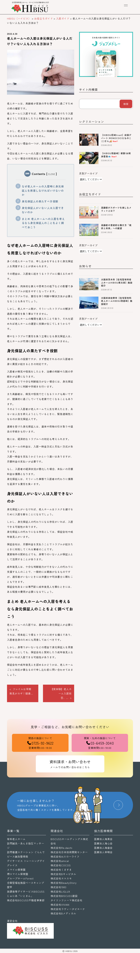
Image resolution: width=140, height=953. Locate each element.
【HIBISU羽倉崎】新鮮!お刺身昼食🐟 (116, 155)
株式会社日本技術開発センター (69, 852)
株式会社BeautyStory (64, 883)
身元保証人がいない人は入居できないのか (43, 210)
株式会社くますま (61, 869)
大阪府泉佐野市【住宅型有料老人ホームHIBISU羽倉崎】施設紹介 (116, 301)
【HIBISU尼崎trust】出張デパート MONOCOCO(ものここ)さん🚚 (116, 138)
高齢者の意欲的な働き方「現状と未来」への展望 (116, 227)
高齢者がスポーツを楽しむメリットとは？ (116, 209)
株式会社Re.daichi (61, 848)
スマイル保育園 (16, 869)
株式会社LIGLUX (60, 891)
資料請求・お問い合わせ (70, 764)
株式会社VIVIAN (60, 904)
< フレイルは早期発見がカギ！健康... (21, 691)
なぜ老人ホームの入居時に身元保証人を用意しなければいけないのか (43, 190)
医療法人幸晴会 (103, 852)
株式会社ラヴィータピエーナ (68, 909)
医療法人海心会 (103, 843)
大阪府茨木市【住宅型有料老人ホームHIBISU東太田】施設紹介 (116, 282)
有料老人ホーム (16, 839)
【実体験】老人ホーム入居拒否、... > (61, 693)
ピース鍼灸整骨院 (17, 856)
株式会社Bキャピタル (63, 874)
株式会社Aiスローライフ (65, 856)
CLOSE (51, 174)
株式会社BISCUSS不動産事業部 (26, 900)
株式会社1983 (58, 887)
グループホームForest (20, 878)
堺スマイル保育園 (17, 874)
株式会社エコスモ (61, 878)
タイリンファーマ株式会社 (66, 900)
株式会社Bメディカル (63, 913)
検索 (126, 104)
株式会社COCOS (61, 865)
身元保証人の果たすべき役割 (40, 201)
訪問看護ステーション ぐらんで (26, 852)
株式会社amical (60, 861)
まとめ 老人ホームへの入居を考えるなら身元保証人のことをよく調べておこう (43, 223)
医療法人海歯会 (103, 848)
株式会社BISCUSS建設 (64, 896)
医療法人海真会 (103, 839)
